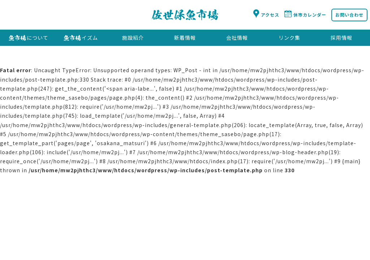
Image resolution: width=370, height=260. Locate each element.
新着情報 (185, 37)
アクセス (270, 15)
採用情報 (341, 37)
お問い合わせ (349, 15)
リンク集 (289, 37)
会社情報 (237, 37)
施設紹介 (133, 37)
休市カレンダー (309, 15)
